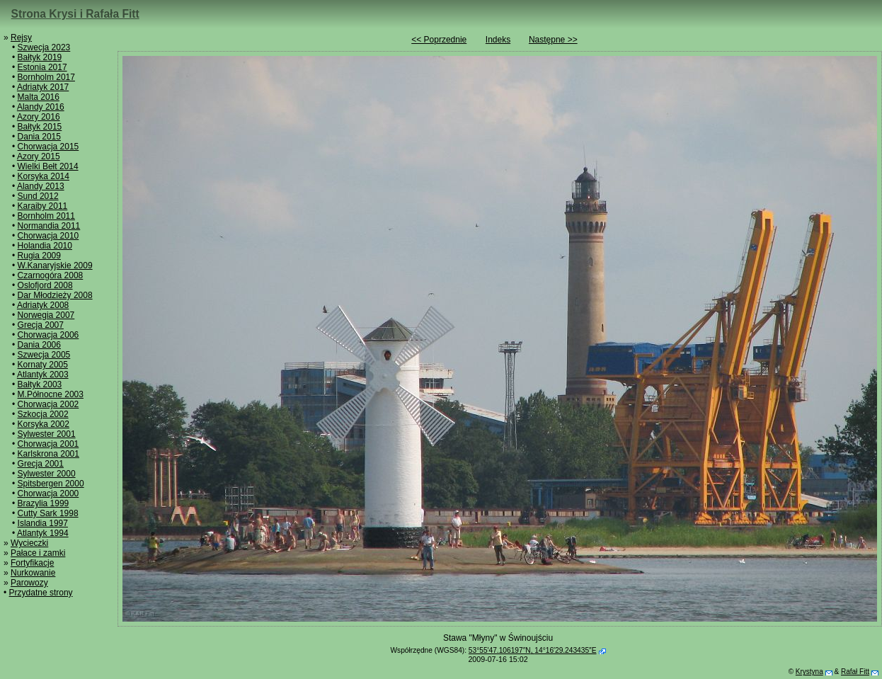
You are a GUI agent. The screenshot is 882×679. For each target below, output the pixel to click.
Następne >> (553, 40)
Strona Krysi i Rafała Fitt (75, 14)
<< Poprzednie (438, 40)
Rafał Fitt (855, 671)
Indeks (498, 40)
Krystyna (809, 671)
